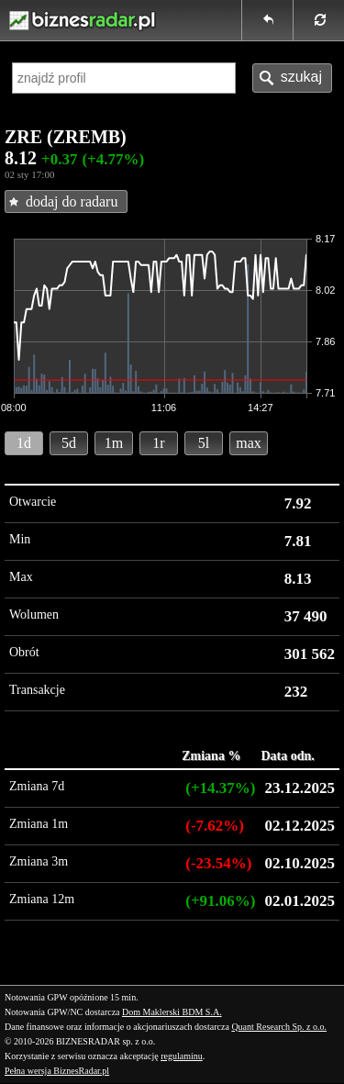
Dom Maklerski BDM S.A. (172, 1012)
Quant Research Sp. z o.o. (279, 1027)
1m (114, 443)
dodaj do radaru (71, 201)
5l (203, 443)
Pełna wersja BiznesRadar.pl (57, 1071)
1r (158, 443)
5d (68, 443)
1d (24, 443)
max (248, 443)
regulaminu (182, 1056)
